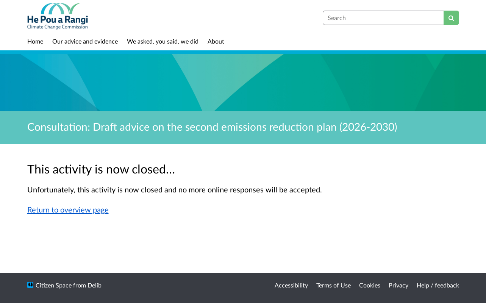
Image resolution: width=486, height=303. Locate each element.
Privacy (398, 285)
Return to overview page (68, 209)
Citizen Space (54, 285)
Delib (95, 285)
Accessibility (291, 285)
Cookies (369, 285)
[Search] (451, 18)
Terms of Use (333, 285)
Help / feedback (438, 285)
